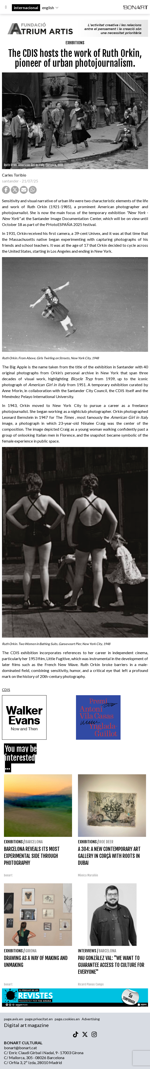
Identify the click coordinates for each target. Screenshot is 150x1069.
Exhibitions (75, 42)
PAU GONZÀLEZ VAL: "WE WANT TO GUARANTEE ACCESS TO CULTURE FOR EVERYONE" (111, 965)
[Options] (6, 8)
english (50, 7)
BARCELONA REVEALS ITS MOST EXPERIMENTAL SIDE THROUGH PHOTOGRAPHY (32, 856)
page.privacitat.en (39, 1019)
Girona (30, 950)
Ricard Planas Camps (91, 984)
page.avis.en (13, 1019)
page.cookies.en (67, 1019)
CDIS (6, 690)
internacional (26, 7)
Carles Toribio (14, 175)
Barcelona (34, 841)
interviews (87, 950)
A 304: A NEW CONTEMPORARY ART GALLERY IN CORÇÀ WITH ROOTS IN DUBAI (109, 856)
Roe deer (106, 841)
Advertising (91, 1019)
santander (10, 180)
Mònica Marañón (88, 875)
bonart (8, 875)
